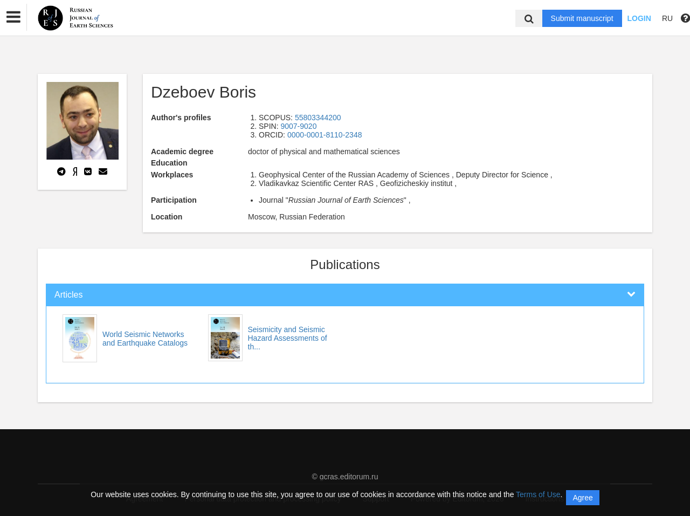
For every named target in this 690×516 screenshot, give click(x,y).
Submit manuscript (582, 18)
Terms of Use (538, 494)
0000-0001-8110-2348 (324, 134)
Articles (68, 294)
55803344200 (318, 117)
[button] (13, 17)
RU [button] (667, 18)
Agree (582, 497)
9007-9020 (298, 126)
